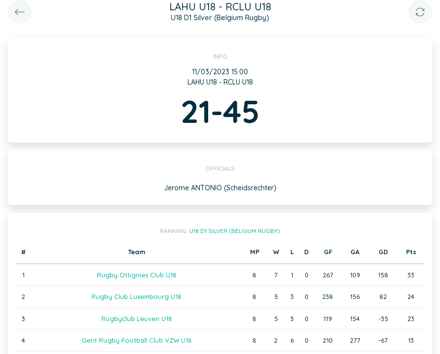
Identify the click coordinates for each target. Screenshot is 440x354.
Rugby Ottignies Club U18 (137, 275)
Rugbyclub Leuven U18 (136, 319)
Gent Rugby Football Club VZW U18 (137, 340)
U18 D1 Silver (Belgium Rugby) (234, 231)
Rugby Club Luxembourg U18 (137, 296)
